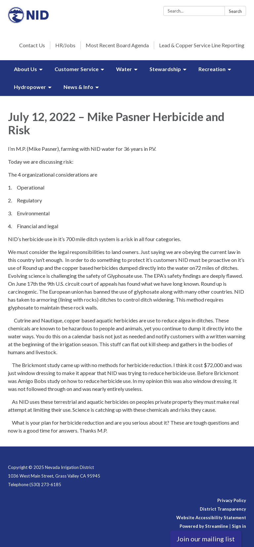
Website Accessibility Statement (211, 517)
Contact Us (32, 45)
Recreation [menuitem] (212, 69)
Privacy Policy (231, 500)
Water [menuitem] (124, 69)
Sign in (239, 526)
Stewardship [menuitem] (165, 69)
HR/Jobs (65, 45)
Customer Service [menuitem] (77, 69)
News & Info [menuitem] (78, 87)
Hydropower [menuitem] (30, 87)
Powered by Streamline (204, 526)
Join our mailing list (206, 539)
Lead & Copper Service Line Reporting (201, 45)
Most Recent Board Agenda (117, 45)
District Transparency (223, 509)
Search (235, 11)
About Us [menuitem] (25, 69)
